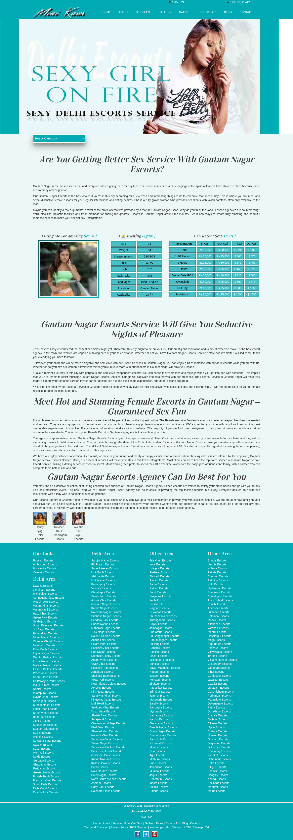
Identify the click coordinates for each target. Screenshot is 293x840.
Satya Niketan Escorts (105, 568)
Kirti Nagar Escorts (103, 691)
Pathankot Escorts (160, 687)
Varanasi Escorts (218, 628)
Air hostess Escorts (45, 564)
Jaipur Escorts (158, 775)
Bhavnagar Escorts (161, 723)
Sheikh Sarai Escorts (104, 715)
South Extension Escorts (48, 625)
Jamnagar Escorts (160, 628)
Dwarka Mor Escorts (45, 792)
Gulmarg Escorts (218, 739)
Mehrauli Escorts (43, 752)
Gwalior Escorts (217, 683)
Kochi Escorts (158, 600)
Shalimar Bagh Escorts (105, 675)
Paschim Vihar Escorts (105, 647)
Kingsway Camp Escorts (106, 699)
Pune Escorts (157, 763)
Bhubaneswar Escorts (163, 616)
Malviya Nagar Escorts (47, 665)
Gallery (164, 11)
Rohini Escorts (42, 689)
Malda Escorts (217, 791)
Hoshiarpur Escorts (219, 636)
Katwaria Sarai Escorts (47, 740)
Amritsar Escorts (218, 608)
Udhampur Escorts (219, 759)
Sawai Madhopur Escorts (165, 667)
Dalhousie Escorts (219, 747)
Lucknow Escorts (160, 604)
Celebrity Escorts (43, 572)
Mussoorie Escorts (160, 699)
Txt (207, 827)
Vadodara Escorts (219, 667)
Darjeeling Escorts (219, 743)
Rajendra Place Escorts (105, 791)
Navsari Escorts (43, 744)
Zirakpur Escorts (159, 683)
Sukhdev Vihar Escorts (105, 707)
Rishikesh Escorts (160, 743)
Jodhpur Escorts (218, 719)
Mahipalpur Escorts (45, 593)
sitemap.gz (156, 827)
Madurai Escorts (218, 787)
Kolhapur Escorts (160, 679)
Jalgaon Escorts (159, 675)
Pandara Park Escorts (104, 620)
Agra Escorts (157, 755)
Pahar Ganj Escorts (45, 633)
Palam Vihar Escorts (104, 643)
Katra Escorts (216, 763)
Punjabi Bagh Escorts (46, 776)
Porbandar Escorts (219, 695)
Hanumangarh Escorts (163, 640)
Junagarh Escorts (219, 687)
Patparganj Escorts (103, 584)
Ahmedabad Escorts (220, 600)
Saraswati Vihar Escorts (106, 695)
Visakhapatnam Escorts (222, 659)
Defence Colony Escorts (106, 655)
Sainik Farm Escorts (103, 596)
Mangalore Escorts (219, 699)
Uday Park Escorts (102, 787)
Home (107, 11)
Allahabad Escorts (219, 624)
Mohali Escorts (217, 620)
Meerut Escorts (217, 632)
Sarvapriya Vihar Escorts (106, 739)
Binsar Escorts (158, 655)
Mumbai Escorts (159, 771)
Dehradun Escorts (160, 779)
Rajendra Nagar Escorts (106, 612)
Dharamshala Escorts (162, 735)
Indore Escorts (158, 783)
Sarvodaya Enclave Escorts (108, 747)
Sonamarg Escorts (219, 751)
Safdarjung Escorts (45, 621)
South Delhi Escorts (45, 784)
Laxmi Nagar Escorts (46, 661)
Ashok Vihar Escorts (103, 600)
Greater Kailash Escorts (48, 657)
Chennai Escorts (218, 576)
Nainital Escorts (159, 651)
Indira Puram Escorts (46, 685)
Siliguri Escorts (217, 767)
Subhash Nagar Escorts (106, 616)
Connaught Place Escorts (48, 597)
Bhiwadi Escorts (159, 576)
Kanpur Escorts (159, 719)
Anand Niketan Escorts (105, 759)
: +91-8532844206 (241, 2)
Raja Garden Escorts (104, 771)
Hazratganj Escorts (161, 715)
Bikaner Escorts (217, 723)
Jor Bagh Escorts (43, 629)
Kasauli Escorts (217, 771)
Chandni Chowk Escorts (48, 641)
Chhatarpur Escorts (103, 592)
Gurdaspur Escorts (219, 675)
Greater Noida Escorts (47, 772)
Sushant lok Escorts (45, 728)
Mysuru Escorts (159, 711)
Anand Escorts (217, 779)
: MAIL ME (178, 2)
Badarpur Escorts (44, 716)
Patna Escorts (216, 707)
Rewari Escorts (158, 580)
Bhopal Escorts (217, 560)
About (123, 11)
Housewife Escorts (44, 568)
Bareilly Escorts (159, 703)
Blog (228, 11)
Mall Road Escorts (102, 703)
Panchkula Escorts (161, 739)
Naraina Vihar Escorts (104, 735)
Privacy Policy (119, 827)
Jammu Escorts (159, 695)
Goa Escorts (157, 751)
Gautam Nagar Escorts (105, 604)
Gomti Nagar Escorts (162, 731)
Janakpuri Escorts (44, 589)
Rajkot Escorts (158, 624)
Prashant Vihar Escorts (47, 780)
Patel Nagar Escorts (103, 775)
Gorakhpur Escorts (219, 711)
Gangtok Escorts (159, 647)
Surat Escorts (157, 592)
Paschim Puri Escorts (104, 667)
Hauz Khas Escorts (45, 613)
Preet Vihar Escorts (45, 673)
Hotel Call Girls (133, 823)
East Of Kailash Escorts (47, 669)
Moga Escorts (216, 640)
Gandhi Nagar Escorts (163, 727)
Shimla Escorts (158, 787)
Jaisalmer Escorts (160, 560)
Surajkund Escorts (102, 719)
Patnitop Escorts (218, 580)
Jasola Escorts (42, 720)
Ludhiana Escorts (218, 612)
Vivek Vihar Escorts (103, 663)
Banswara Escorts (160, 707)
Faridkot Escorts (218, 755)
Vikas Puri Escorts (102, 679)
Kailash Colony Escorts (105, 763)
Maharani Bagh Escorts (105, 628)
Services (143, 11)
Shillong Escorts (159, 643)
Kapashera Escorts (45, 724)
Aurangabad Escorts (162, 620)
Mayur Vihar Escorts (45, 697)
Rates (183, 11)
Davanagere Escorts (220, 703)
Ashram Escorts (101, 783)
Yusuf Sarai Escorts (103, 711)
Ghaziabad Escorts (45, 764)
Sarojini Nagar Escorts (105, 560)
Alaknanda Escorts (103, 576)
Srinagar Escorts (159, 691)
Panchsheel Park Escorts (106, 751)
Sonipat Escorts (159, 663)
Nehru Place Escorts (46, 677)
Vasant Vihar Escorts (46, 605)
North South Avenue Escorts (108, 779)
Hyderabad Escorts (219, 588)
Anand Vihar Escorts (104, 659)
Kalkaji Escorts (42, 732)
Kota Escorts (157, 564)
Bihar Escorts (216, 671)
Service (117, 823)
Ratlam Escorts (158, 588)
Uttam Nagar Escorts (46, 637)
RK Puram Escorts (102, 564)
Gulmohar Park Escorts (105, 755)
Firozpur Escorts (218, 647)
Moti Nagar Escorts (103, 580)
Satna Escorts (158, 584)
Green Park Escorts (45, 617)
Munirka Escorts (43, 736)
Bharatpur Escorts (160, 632)
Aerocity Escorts (101, 687)
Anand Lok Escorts (103, 640)
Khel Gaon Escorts (103, 727)
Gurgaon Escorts (43, 760)
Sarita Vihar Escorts (45, 712)
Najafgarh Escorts (44, 645)
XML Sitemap (173, 827)
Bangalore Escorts (219, 592)
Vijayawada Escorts (220, 651)
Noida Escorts (41, 756)
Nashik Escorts (217, 564)
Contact (246, 11)
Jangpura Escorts (102, 671)
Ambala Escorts (217, 715)
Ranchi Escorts (217, 604)
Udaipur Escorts (159, 568)
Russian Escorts (43, 560)
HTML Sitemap (193, 827)
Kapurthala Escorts (219, 643)
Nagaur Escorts (159, 671)
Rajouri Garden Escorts (105, 636)
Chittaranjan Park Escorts (49, 681)
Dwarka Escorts (43, 585)
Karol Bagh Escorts (45, 649)
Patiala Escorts (217, 572)
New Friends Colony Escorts (109, 683)
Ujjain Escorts (216, 727)
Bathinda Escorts (218, 616)
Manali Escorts (158, 747)
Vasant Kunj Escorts (45, 609)
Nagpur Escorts (159, 608)
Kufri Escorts (216, 584)
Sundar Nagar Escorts (47, 704)
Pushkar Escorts (159, 572)
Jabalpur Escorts (218, 679)
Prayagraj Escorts (160, 596)
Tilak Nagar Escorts (103, 632)
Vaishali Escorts (101, 588)
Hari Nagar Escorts (103, 651)
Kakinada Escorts (219, 783)
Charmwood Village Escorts (108, 723)
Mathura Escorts (159, 759)
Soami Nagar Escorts (104, 743)
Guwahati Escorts (160, 612)
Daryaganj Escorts (44, 701)
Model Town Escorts (45, 601)
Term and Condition (96, 827)
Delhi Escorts (99, 767)
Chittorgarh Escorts (220, 663)
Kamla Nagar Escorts (104, 608)
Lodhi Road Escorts (45, 708)
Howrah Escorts (218, 735)
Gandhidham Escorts (221, 691)
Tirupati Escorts (217, 655)
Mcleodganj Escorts (161, 659)
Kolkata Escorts (217, 568)
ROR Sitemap (138, 827)
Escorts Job (206, 11)
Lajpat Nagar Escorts (46, 653)
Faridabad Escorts (44, 768)
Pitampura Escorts (44, 693)
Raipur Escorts (158, 791)
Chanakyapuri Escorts (105, 624)
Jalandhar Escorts (160, 767)
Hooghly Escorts (218, 775)
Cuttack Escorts (217, 731)
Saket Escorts (41, 748)
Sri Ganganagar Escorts (164, 636)
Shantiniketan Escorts (104, 731)
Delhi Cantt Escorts (45, 788)
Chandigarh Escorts (220, 596)
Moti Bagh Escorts (102, 572)
